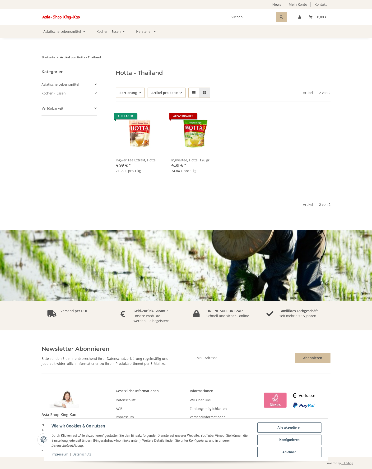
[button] (299, 17)
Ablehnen (289, 452)
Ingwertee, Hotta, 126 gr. (190, 160)
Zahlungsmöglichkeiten (208, 408)
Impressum (125, 417)
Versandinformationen (208, 417)
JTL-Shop (347, 463)
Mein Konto (298, 4)
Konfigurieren (289, 440)
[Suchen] (251, 17)
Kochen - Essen (54, 93)
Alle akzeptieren (289, 427)
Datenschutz (126, 400)
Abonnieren (312, 358)
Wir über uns (200, 400)
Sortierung (128, 92)
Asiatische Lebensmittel (60, 84)
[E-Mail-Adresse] (242, 358)
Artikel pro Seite (164, 92)
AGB (119, 408)
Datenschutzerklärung (124, 358)
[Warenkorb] (317, 17)
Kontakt (321, 4)
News (276, 4)
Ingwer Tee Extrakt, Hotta (136, 160)
